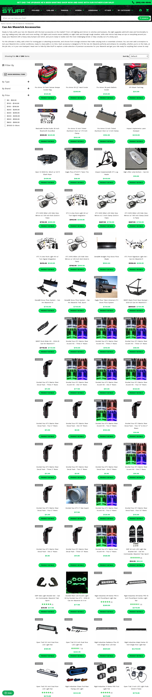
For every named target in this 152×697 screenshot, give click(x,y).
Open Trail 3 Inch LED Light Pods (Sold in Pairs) (136, 688)
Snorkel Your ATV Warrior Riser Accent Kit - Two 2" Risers (107, 425)
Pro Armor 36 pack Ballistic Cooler (107, 88)
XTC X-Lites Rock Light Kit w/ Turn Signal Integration (77, 214)
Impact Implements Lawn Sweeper (136, 130)
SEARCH (144, 18)
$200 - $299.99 (11, 110)
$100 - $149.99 (11, 103)
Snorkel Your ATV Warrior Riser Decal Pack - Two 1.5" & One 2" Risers (136, 426)
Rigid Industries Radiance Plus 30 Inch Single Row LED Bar (106, 643)
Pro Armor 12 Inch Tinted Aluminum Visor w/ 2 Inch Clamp (107, 130)
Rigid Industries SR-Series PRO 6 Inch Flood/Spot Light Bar (106, 597)
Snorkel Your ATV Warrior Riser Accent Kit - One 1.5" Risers (77, 383)
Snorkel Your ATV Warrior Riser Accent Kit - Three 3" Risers (77, 342)
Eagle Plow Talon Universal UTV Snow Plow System (106, 301)
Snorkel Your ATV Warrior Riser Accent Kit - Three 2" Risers (107, 342)
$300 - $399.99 (11, 113)
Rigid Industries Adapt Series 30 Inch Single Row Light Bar (136, 643)
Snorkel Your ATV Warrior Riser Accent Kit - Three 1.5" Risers (136, 342)
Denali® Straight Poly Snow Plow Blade (106, 258)
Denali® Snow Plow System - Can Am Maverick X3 (47, 301)
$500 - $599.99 (11, 119)
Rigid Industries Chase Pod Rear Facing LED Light (77, 688)
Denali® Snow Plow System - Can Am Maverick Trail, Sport (77, 301)
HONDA (79, 10)
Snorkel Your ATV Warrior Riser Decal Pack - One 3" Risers (107, 468)
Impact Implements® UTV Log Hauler (106, 173)
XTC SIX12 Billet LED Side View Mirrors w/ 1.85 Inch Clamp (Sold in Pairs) (136, 215)
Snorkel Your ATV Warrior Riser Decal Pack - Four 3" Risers (47, 509)
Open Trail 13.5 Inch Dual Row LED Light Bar (47, 643)
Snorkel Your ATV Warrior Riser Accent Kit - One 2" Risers (136, 468)
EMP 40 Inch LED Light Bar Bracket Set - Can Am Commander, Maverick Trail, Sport (136, 551)
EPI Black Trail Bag (136, 87)
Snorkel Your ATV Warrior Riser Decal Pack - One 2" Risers (47, 550)
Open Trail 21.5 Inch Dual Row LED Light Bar (77, 643)
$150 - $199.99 (11, 106)
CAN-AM (51, 10)
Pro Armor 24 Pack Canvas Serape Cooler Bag (47, 88)
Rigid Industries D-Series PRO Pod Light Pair (106, 688)
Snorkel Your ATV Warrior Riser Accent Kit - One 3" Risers (107, 383)
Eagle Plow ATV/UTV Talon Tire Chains (77, 173)
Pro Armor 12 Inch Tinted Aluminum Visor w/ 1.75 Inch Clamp (77, 131)
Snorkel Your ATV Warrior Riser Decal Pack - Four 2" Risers (47, 425)
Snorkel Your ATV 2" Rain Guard (77, 508)
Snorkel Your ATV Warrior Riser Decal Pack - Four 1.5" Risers (136, 509)
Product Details (47, 98)
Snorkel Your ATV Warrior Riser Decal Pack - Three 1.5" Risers (77, 550)
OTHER (109, 10)
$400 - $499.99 (12, 116)
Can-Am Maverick (18, 23)
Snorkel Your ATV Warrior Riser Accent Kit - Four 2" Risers (107, 550)
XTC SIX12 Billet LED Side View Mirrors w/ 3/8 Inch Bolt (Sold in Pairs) (47, 215)
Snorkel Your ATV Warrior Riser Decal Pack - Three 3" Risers (47, 383)
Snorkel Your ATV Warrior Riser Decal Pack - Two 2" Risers (77, 468)
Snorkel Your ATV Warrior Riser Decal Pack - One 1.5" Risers (77, 425)
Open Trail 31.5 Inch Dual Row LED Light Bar (47, 688)
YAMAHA (66, 10)
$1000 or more (11, 125)
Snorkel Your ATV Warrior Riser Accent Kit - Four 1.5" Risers (136, 383)
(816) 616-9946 (141, 2)
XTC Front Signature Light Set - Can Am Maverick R (136, 258)
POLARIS (37, 10)
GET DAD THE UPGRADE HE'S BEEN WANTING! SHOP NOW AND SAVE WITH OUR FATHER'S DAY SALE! (65, 2)
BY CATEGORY (125, 10)
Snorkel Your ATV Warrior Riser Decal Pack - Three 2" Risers (47, 468)
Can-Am (8, 23)
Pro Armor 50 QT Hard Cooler (77, 87)
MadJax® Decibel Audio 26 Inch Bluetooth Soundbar (47, 130)
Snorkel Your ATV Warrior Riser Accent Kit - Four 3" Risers (107, 509)
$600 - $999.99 (11, 122)
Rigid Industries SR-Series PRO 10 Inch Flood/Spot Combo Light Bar (136, 598)
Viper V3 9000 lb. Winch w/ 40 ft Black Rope (47, 173)
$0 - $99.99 (10, 100)
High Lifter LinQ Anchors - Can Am (136, 172)
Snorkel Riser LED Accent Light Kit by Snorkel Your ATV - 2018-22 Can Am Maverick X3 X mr (77, 598)
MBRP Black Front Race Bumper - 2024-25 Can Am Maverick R (136, 301)
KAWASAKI (94, 10)
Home (3, 23)
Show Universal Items (14, 74)
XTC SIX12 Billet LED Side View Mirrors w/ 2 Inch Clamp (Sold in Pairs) (107, 215)
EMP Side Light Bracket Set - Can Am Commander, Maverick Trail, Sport (47, 598)
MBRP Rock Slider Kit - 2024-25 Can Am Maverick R (47, 342)
